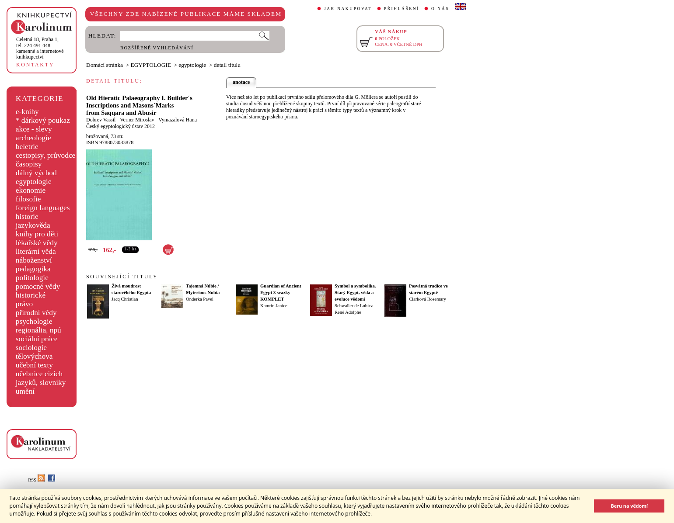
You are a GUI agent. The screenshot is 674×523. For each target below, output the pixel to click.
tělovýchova (34, 356)
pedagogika (33, 269)
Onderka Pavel (199, 299)
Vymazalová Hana (177, 120)
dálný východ (36, 173)
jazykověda (33, 225)
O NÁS (440, 9)
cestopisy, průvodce (46, 155)
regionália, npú (38, 330)
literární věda (36, 251)
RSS (36, 480)
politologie (32, 278)
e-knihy (27, 111)
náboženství (34, 260)
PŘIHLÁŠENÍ (401, 9)
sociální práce (37, 339)
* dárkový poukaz (43, 120)
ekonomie (30, 190)
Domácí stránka (104, 65)
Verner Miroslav (137, 120)
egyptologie (34, 181)
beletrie (27, 146)
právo (24, 304)
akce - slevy (34, 129)
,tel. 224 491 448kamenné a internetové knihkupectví (40, 48)
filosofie (28, 199)
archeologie (33, 138)
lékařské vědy (37, 243)
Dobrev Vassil (100, 120)
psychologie (34, 321)
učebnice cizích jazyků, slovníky (41, 378)
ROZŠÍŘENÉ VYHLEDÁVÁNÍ (156, 47)
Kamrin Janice (273, 305)
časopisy (29, 164)
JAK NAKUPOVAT (348, 9)
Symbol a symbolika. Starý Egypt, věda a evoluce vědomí (355, 292)
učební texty (34, 365)
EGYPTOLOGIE (151, 65)
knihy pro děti (37, 234)
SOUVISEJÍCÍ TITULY (122, 277)
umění (25, 391)
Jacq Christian (125, 299)
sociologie (31, 347)
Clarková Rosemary (427, 299)
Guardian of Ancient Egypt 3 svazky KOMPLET (280, 292)
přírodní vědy (36, 312)
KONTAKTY (35, 65)
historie (27, 216)
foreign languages (43, 208)
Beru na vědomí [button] (629, 505)
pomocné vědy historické (38, 290)
